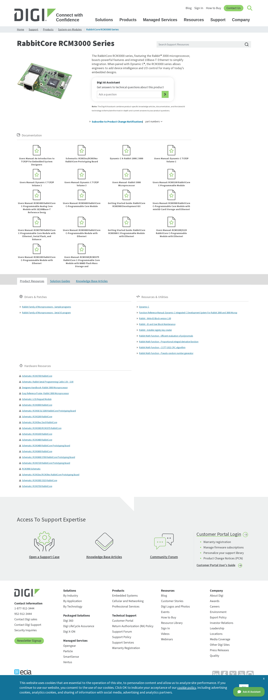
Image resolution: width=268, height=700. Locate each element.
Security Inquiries (25, 630)
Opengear (69, 646)
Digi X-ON (69, 632)
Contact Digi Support (27, 625)
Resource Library (172, 623)
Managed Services (162, 20)
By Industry (70, 595)
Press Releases (219, 650)
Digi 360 (68, 621)
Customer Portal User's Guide (216, 565)
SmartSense (71, 657)
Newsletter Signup (29, 641)
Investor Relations (221, 623)
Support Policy (121, 637)
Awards (214, 601)
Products (129, 20)
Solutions (105, 20)
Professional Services (125, 606)
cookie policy (186, 687)
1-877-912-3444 (24, 608)
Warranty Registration (126, 648)
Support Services (123, 642)
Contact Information (28, 603)
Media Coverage (220, 639)
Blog (189, 8)
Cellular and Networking (128, 601)
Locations (216, 634)
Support (219, 20)
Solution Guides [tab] (60, 281)
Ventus (67, 662)
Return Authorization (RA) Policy (132, 626)
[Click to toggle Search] (250, 8)
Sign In (198, 8)
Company (242, 20)
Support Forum (122, 632)
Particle (68, 651)
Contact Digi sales (25, 619)
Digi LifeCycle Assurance (78, 626)
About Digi (216, 595)
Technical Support (124, 616)
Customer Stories (172, 601)
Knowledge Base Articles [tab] (92, 281)
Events (165, 612)
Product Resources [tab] (32, 281)
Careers (215, 606)
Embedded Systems (125, 595)
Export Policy (218, 617)
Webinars (167, 639)
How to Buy (213, 8)
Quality (214, 656)
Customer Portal (122, 621)
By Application (72, 601)
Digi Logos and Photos (175, 606)
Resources (195, 20)
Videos (165, 634)
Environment (218, 612)
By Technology (72, 606)
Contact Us (233, 8)
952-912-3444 (23, 614)
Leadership (217, 628)
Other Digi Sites (220, 645)
